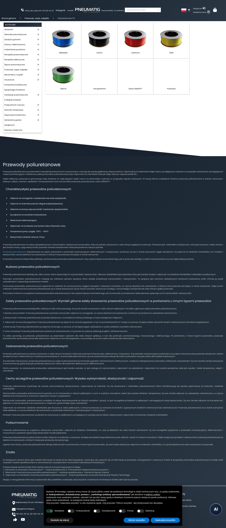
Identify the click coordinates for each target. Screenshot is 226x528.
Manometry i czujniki (13, 74)
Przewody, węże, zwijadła (37, 18)
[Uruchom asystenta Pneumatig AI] (216, 509)
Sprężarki (8, 29)
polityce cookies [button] (153, 494)
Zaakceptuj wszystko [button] (165, 520)
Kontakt (70, 10)
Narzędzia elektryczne (14, 59)
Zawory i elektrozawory (14, 44)
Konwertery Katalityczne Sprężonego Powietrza (15, 87)
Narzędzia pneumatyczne (16, 54)
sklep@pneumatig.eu (25, 509)
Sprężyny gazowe (12, 39)
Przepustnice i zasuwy (14, 105)
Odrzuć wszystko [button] (136, 520)
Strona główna (8, 18)
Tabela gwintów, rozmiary (185, 506)
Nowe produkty (107, 10)
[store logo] (87, 10)
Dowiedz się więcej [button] (60, 520)
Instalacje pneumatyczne (16, 94)
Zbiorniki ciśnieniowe (13, 110)
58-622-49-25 (36, 514)
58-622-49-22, (22, 514)
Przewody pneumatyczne (14, 251)
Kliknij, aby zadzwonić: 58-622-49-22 (39, 10)
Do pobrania (119, 10)
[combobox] (143, 10)
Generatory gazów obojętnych (12, 122)
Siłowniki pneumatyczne (15, 34)
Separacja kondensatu (15, 115)
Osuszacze (9, 79)
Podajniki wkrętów (12, 99)
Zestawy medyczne (13, 130)
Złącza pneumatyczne (14, 64)
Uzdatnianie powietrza (14, 49)
